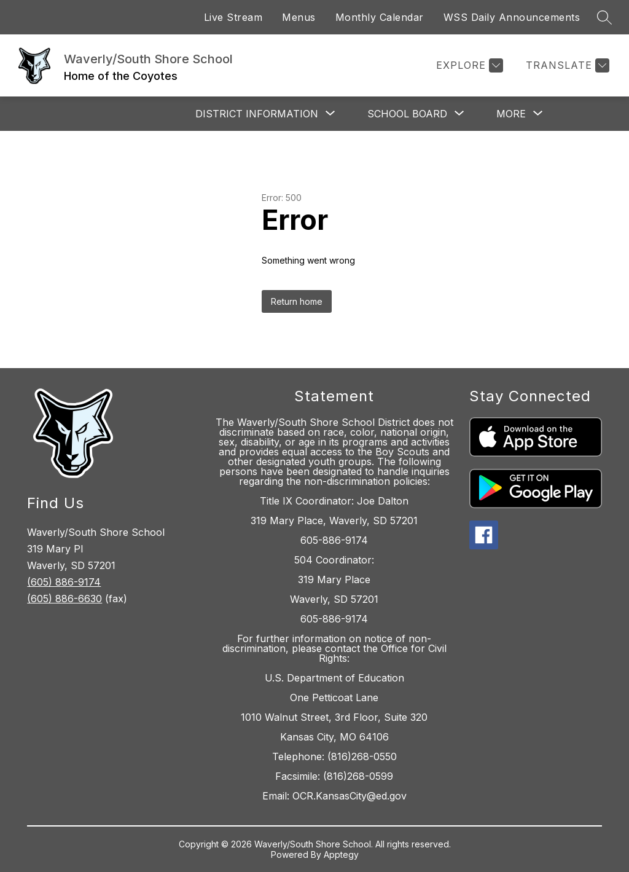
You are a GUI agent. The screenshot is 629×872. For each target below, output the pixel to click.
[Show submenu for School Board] (407, 113)
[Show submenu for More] (511, 113)
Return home (296, 301)
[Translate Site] (566, 65)
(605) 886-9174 (64, 582)
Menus (299, 17)
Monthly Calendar (379, 17)
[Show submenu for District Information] (256, 113)
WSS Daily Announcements (511, 17)
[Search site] (604, 17)
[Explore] (468, 65)
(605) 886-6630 (64, 598)
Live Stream (233, 17)
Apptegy (341, 854)
